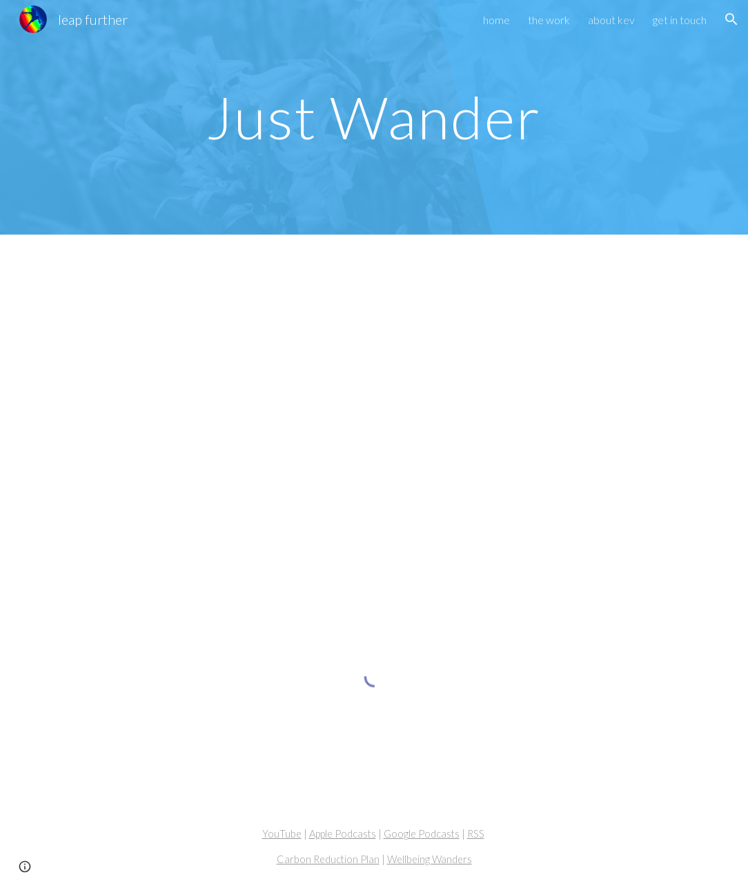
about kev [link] (611, 19)
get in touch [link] (680, 19)
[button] (731, 19)
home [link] (496, 19)
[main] (374, 117)
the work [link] (549, 19)
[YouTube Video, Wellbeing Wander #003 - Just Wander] (373, 416)
